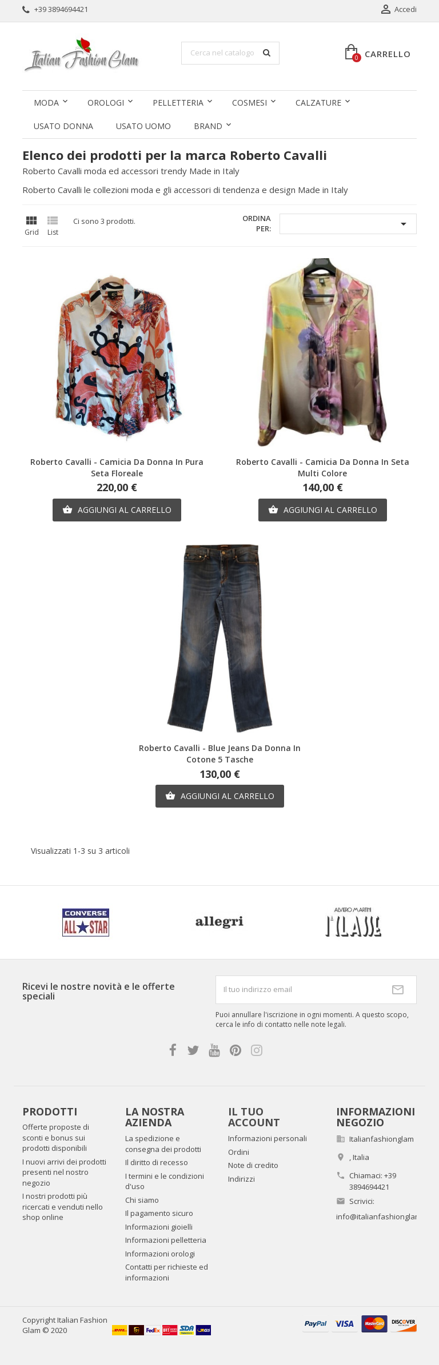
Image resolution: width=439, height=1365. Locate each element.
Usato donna (63, 126)
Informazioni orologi (160, 1253)
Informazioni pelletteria (165, 1240)
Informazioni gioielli (159, 1227)
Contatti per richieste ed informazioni (166, 1272)
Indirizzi (241, 1179)
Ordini (238, 1152)
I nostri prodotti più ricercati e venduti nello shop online (62, 1206)
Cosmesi (249, 102)
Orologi (105, 102)
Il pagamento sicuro (159, 1213)
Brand (208, 126)
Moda (46, 102)
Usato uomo (143, 126)
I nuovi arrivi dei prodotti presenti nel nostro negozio (64, 1172)
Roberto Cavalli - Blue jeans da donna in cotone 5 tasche (220, 753)
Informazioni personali (267, 1138)
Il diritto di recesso (156, 1162)
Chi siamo (142, 1200)
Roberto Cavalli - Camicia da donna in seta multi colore (322, 467)
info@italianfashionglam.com (386, 1216)
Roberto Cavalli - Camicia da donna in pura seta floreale (116, 467)
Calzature (318, 102)
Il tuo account (254, 1117)
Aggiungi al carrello (116, 510)
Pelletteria (178, 102)
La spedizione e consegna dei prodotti (163, 1143)
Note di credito (253, 1165)
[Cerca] (230, 53)
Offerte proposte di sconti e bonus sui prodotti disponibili (55, 1137)
